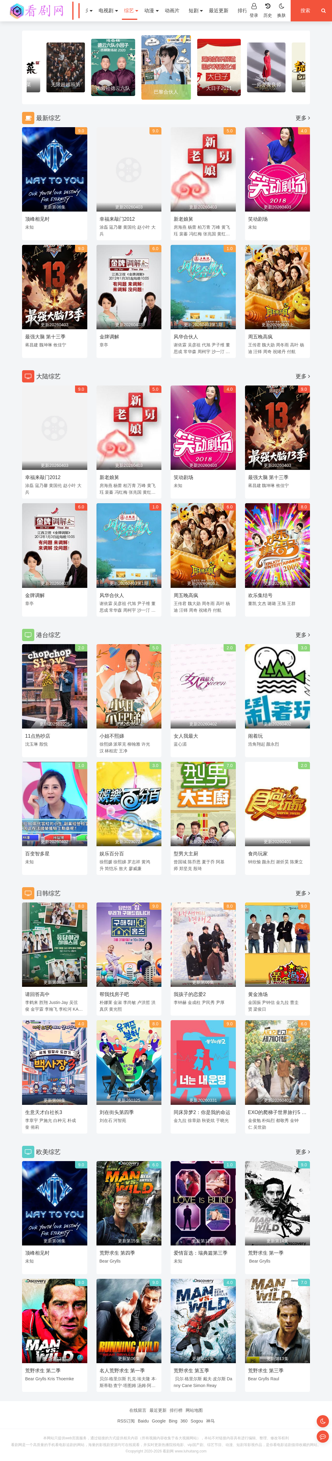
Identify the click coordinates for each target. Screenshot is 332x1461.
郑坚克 (185, 868)
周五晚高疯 (260, 336)
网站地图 (194, 1410)
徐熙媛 (106, 861)
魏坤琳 (45, 344)
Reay (211, 1385)
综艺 (131, 10)
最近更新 (218, 10)
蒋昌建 (31, 344)
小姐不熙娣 (112, 736)
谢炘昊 (282, 861)
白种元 (59, 1120)
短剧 (196, 10)
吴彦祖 (194, 344)
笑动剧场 (258, 219)
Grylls (115, 1261)
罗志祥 (133, 861)
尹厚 (220, 1002)
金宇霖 (37, 1009)
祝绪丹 (279, 351)
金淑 (117, 1002)
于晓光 (222, 1120)
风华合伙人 (186, 336)
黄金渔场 (258, 994)
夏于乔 (208, 861)
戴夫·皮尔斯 (214, 1378)
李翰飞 (51, 1009)
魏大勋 (268, 344)
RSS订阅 (126, 1421)
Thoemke (65, 1378)
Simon (199, 1385)
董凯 (252, 603)
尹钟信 (268, 1002)
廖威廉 (135, 868)
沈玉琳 (31, 744)
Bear (104, 1261)
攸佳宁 (59, 344)
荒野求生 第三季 (266, 1370)
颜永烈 (272, 744)
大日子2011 (219, 88)
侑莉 (35, 1127)
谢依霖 (180, 344)
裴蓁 (183, 233)
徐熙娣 (106, 744)
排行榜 (245, 10)
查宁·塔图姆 (124, 1385)
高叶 (294, 344)
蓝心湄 (180, 744)
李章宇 (31, 1120)
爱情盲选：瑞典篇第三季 (201, 1253)
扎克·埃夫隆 (138, 1378)
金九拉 (282, 1002)
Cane (187, 1385)
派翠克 (119, 744)
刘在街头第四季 (117, 1112)
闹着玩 (255, 736)
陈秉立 (296, 861)
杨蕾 (192, 227)
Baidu (143, 1421)
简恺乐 (111, 868)
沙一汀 (218, 351)
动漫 (151, 10)
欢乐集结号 (260, 595)
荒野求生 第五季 (191, 1370)
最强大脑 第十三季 (45, 336)
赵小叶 (143, 227)
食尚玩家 (258, 853)
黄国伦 (129, 227)
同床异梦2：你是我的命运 (202, 1112)
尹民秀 (208, 1002)
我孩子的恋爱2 (190, 994)
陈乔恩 (194, 861)
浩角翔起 (256, 744)
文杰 (262, 603)
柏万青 (204, 227)
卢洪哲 (143, 1002)
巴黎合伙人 (166, 91)
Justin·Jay (58, 1002)
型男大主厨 (186, 853)
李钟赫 (180, 1002)
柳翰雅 (133, 744)
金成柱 (194, 1002)
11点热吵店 (37, 736)
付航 (291, 351)
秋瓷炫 (208, 1120)
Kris (51, 1378)
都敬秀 (282, 1120)
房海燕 (180, 227)
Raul (274, 1378)
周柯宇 (204, 351)
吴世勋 (259, 1127)
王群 (291, 603)
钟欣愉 (254, 861)
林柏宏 (111, 750)
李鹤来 (31, 1002)
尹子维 (218, 344)
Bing (173, 1421)
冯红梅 (195, 233)
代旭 (206, 344)
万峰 (216, 227)
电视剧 (108, 10)
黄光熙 (115, 1009)
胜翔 (43, 1002)
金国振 (254, 1002)
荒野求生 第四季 (117, 1253)
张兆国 (209, 233)
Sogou (197, 1421)
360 (183, 1421)
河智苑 (119, 1120)
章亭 (104, 344)
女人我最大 (186, 736)
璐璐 (271, 603)
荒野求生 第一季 (266, 1253)
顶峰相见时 (37, 219)
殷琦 (197, 868)
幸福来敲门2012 (117, 219)
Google (159, 1421)
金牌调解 (109, 336)
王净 (123, 750)
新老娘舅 (183, 219)
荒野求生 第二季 (43, 1370)
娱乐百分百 (112, 853)
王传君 (254, 344)
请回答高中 (37, 994)
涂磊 (104, 227)
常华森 (189, 351)
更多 (303, 118)
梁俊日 (259, 1009)
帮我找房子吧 (114, 994)
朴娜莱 (106, 1002)
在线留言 (137, 1410)
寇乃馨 (115, 227)
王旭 (281, 603)
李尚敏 (129, 1002)
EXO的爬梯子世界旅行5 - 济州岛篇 (275, 1113)
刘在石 (106, 1120)
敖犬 (123, 868)
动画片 (172, 10)
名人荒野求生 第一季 (122, 1370)
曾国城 (180, 861)
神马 (210, 1421)
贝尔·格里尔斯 (113, 1378)
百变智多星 (37, 853)
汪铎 (257, 351)
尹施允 (45, 1120)
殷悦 (43, 744)
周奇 (267, 351)
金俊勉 (254, 1120)
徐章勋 (194, 1120)
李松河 (65, 1009)
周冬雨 (282, 344)
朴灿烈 (268, 1120)
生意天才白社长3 (43, 1112)
